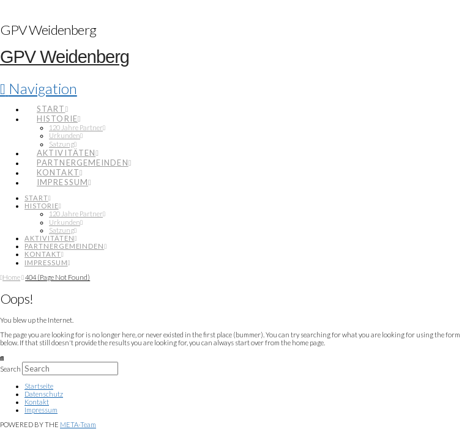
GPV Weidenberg (64, 57)
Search (10, 369)
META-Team (78, 424)
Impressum (41, 410)
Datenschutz (43, 394)
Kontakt (36, 402)
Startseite (38, 386)
